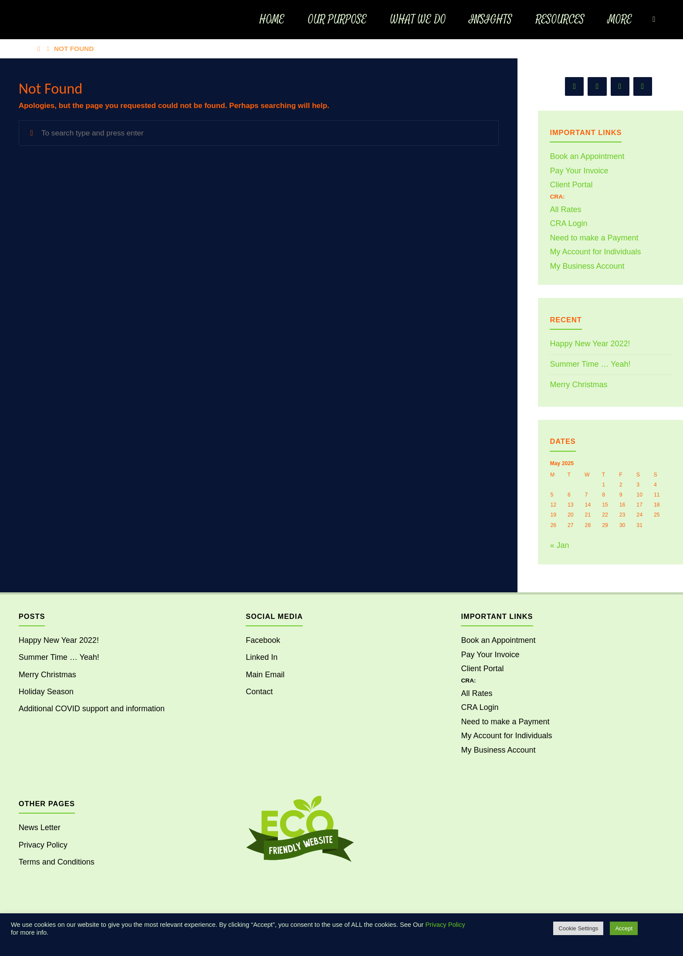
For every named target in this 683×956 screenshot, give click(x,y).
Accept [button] (623, 928)
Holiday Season (46, 691)
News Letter (40, 827)
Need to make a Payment (594, 237)
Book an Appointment (587, 156)
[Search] (653, 19)
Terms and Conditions (57, 862)
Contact (259, 691)
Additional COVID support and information (92, 708)
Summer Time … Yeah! (590, 364)
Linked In (261, 657)
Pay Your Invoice (579, 170)
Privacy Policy (43, 845)
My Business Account (587, 266)
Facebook (263, 640)
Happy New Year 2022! (590, 343)
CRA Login (568, 223)
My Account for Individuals (595, 251)
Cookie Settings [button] (578, 928)
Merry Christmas (578, 384)
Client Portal (571, 184)
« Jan (559, 545)
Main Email (265, 674)
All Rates (565, 209)
